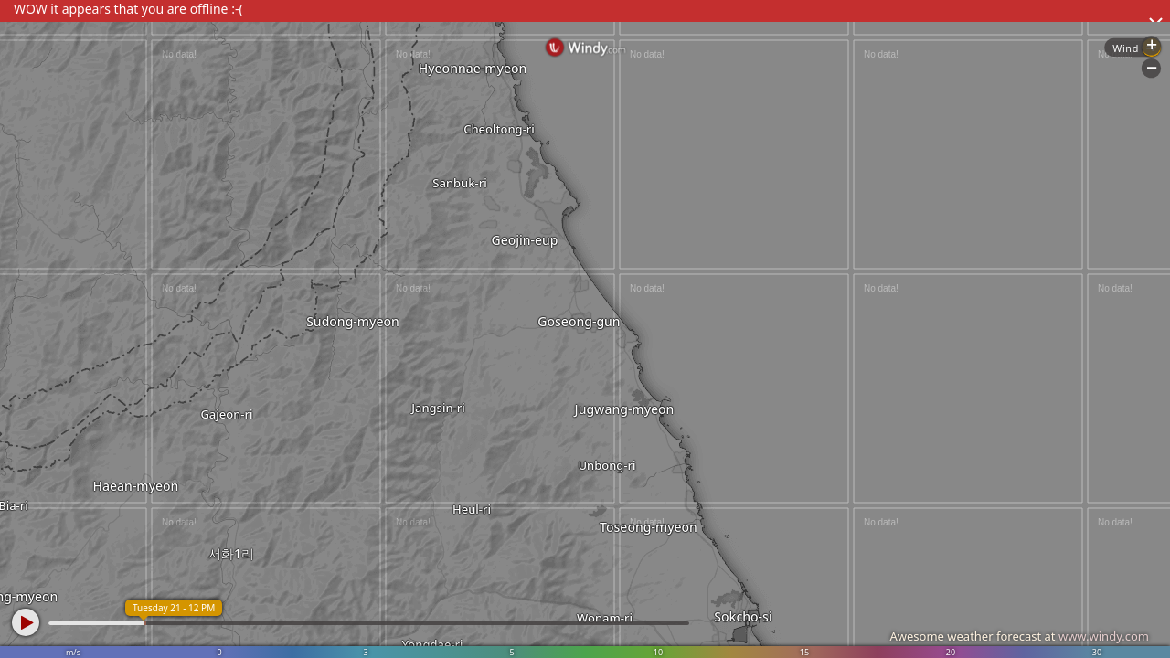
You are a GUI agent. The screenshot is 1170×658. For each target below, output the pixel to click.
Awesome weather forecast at (1019, 636)
